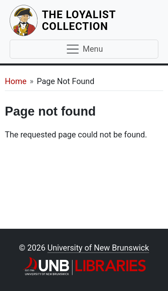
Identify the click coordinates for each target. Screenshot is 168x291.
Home (16, 81)
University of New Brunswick (98, 248)
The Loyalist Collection (100, 20)
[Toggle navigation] (84, 49)
